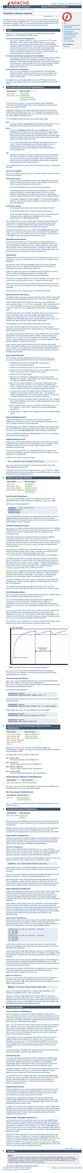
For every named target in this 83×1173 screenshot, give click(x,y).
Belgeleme (23, 9)
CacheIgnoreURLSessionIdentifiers (38, 1142)
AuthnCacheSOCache (32, 734)
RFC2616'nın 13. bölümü (18, 44)
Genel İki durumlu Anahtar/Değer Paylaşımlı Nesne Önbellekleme (71, 33)
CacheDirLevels (31, 488)
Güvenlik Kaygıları (69, 41)
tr (59, 16)
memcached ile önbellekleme (17, 678)
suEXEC (16, 1081)
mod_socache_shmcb (14, 742)
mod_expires (55, 285)
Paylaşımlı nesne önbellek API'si (20, 58)
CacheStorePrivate (17, 399)
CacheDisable (25, 95)
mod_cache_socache (14, 488)
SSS (66, 3)
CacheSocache (30, 492)
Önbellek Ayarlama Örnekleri (72, 29)
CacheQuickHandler (26, 173)
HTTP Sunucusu (13, 9)
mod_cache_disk (23, 19)
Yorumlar (66, 46)
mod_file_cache (36, 19)
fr (56, 16)
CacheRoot (28, 486)
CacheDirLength (31, 490)
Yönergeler (61, 3)
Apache (5, 9)
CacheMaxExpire (28, 291)
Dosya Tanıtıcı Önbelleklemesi (17, 835)
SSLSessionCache (31, 736)
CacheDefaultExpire (13, 275)
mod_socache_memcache (15, 490)
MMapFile (23, 817)
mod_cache (13, 19)
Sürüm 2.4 (31, 9)
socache (29, 749)
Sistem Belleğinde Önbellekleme (18, 889)
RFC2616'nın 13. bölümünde (51, 165)
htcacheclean (54, 19)
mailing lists (40, 1162)
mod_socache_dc (13, 738)
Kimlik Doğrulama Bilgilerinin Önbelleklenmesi (24, 777)
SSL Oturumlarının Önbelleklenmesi (19, 792)
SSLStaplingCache (31, 738)
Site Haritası (78, 3)
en (53, 16)
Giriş (65, 23)
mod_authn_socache (14, 734)
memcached (14, 686)
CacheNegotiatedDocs (28, 99)
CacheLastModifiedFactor (25, 280)
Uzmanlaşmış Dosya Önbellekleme (70, 37)
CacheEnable (24, 93)
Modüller (54, 3)
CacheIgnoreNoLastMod (18, 391)
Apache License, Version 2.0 (11, 1169)
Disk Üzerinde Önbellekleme (16, 496)
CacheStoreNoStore (27, 405)
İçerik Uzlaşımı (36, 82)
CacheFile (23, 815)
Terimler (71, 3)
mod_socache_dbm (13, 736)
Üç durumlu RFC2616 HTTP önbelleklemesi (72, 26)
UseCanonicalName (26, 97)
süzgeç (20, 223)
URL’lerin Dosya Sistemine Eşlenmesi (17, 82)
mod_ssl (10, 744)
